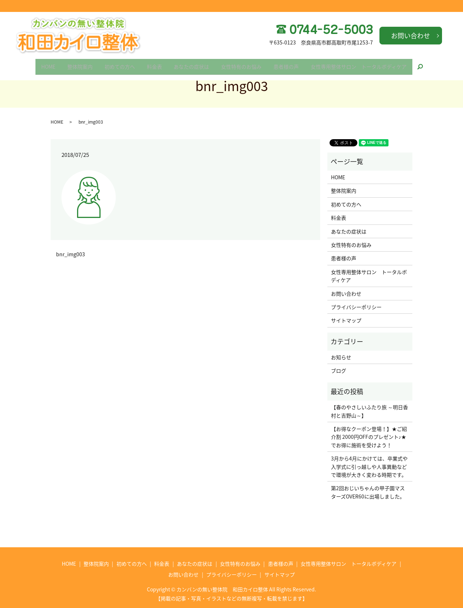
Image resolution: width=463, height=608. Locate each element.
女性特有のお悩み (246, 64)
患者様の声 (294, 64)
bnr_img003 (70, 254)
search (437, 64)
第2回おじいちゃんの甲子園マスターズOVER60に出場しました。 (368, 492)
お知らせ (341, 357)
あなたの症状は (193, 64)
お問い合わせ (410, 35)
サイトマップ (346, 320)
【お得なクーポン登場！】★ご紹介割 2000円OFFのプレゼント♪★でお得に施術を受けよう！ (369, 437)
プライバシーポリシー (356, 307)
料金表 (152, 64)
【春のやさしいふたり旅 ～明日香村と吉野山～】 (369, 411)
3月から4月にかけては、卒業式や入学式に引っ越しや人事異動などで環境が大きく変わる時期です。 (369, 466)
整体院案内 (71, 64)
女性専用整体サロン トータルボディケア (370, 64)
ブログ (338, 370)
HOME (37, 64)
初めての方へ (114, 64)
